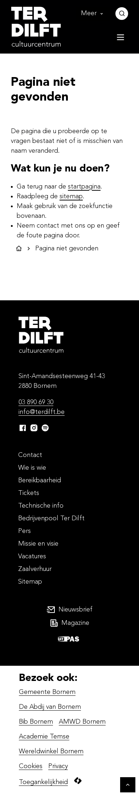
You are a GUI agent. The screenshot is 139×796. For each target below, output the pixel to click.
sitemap (71, 196)
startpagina (84, 186)
